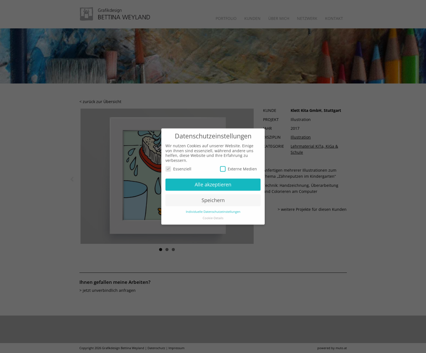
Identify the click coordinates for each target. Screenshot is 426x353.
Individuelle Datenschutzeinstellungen (213, 203)
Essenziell (178, 160)
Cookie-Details (213, 210)
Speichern (213, 192)
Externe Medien (238, 160)
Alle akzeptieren (213, 176)
